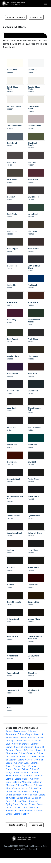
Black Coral (12, 143)
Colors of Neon (35, 788)
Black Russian (13, 391)
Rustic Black (33, 567)
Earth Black (12, 180)
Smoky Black (12, 636)
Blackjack (32, 462)
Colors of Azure (27, 737)
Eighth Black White (12, 88)
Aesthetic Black (13, 479)
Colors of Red (23, 797)
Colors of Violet (25, 810)
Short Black (33, 302)
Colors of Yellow (21, 813)
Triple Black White (15, 126)
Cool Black (32, 285)
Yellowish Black (35, 533)
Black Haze (33, 70)
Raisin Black (12, 427)
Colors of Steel (28, 804)
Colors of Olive (13, 791)
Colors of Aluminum (16, 731)
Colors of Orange (30, 791)
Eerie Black (33, 550)
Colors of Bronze (20, 743)
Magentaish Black (14, 533)
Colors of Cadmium (23, 746)
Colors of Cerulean (25, 750)
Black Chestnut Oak (34, 409)
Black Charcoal (34, 427)
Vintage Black (34, 619)
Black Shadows (34, 126)
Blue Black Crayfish (32, 144)
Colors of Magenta (22, 781)
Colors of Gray (19, 766)
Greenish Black (13, 516)
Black (9, 707)
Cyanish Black (34, 516)
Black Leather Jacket (34, 321)
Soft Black (11, 567)
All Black (10, 585)
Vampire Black (13, 673)
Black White (12, 70)
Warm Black (12, 445)
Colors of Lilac (21, 778)
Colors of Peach (13, 794)
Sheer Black (12, 302)
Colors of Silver (20, 801)
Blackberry (11, 320)
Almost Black (12, 656)
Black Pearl (33, 391)
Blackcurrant (12, 373)
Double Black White (34, 107)
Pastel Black (33, 479)
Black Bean (11, 462)
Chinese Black (13, 619)
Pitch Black (33, 339)
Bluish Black (33, 496)
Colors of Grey (21, 769)
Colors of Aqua (25, 734)
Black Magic (33, 356)
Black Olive (12, 231)
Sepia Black (33, 585)
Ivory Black (11, 408)
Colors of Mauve (24, 785)
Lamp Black (33, 214)
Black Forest (12, 339)
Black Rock (11, 266)
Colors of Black (23, 740)
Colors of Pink (30, 794)
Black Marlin (12, 214)
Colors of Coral (25, 759)
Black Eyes (33, 673)
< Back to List (36, 17)
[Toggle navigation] (45, 3)
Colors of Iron (21, 772)
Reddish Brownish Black (15, 497)
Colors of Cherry (27, 753)
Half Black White (14, 106)
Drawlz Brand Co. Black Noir (35, 637)
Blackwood (33, 231)
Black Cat (11, 197)
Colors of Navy (19, 788)
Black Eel (32, 162)
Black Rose (33, 180)
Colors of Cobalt (28, 756)
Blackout (10, 550)
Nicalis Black (33, 690)
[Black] (25, 35)
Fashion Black (13, 690)
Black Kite (32, 373)
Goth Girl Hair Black (34, 267)
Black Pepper (12, 249)
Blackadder (11, 285)
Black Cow (11, 162)
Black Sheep (33, 197)
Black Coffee (33, 249)
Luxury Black (33, 656)
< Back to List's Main (16, 17)
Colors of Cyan (21, 762)
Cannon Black (34, 602)
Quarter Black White (34, 88)
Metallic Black (13, 356)
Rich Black (32, 445)
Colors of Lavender (22, 775)
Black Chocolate (14, 602)
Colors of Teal (20, 807)
